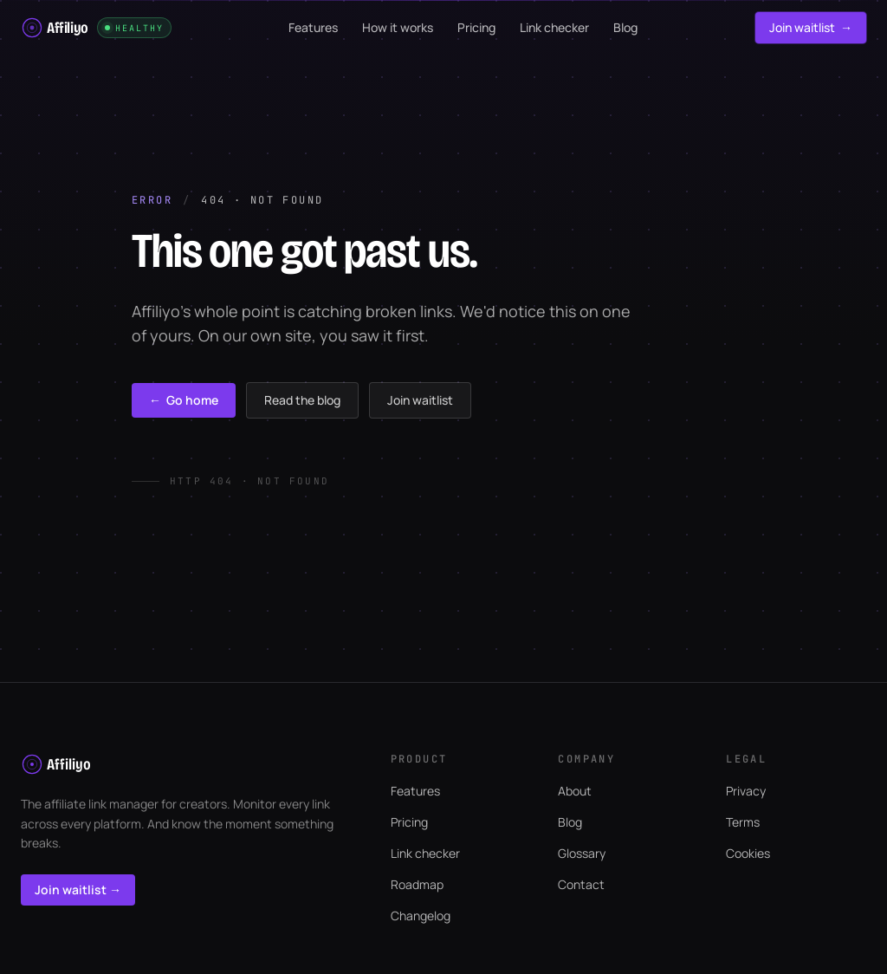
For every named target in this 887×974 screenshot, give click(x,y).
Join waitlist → (78, 889)
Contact (581, 884)
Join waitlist (810, 27)
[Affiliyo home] (54, 28)
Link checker (425, 853)
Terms (743, 822)
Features (415, 790)
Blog (570, 822)
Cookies (748, 853)
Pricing (409, 822)
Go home (183, 400)
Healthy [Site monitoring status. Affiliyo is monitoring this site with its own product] (134, 28)
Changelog (420, 915)
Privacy (746, 790)
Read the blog (302, 400)
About (575, 790)
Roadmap (417, 884)
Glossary (581, 853)
